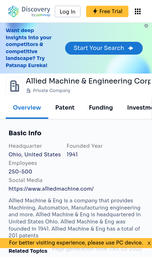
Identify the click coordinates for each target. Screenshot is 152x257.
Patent (65, 107)
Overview (27, 107)
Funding (101, 107)
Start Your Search (104, 48)
